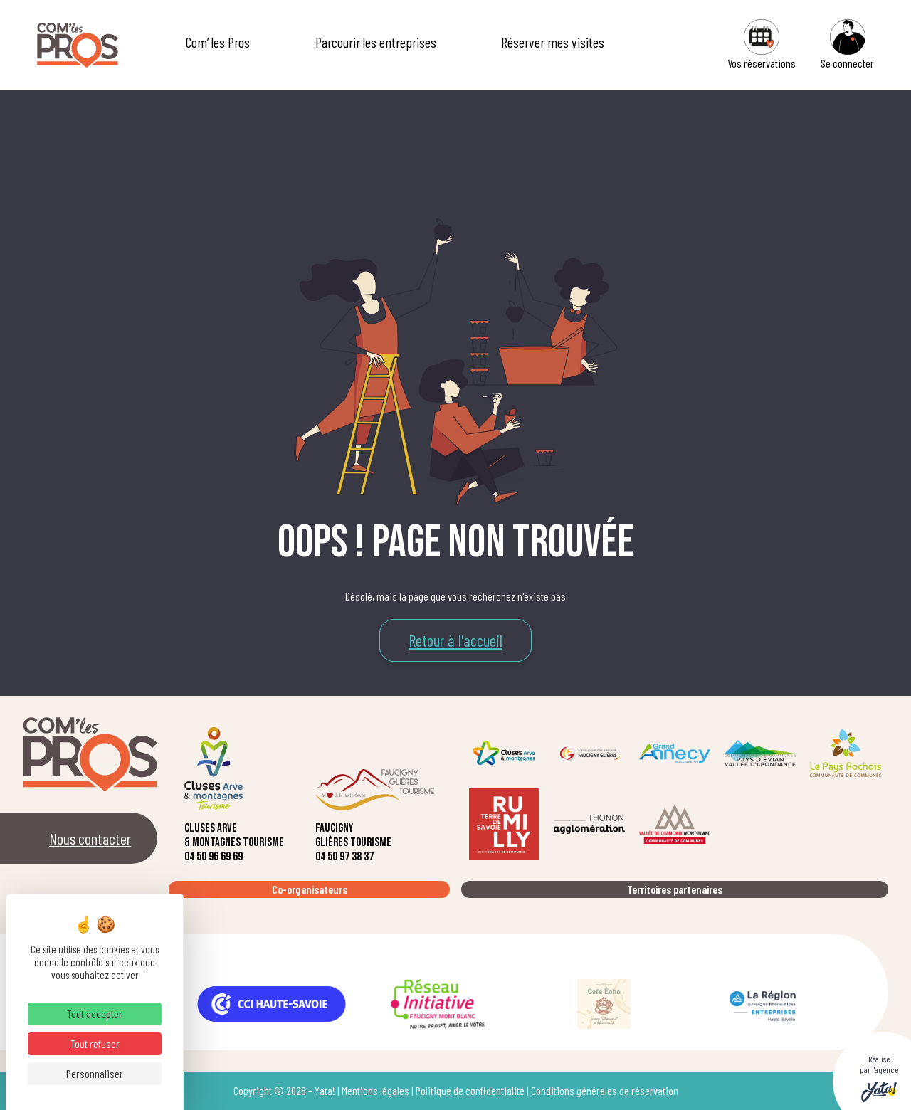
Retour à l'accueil (455, 640)
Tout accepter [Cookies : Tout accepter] (94, 1013)
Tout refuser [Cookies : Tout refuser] (95, 1043)
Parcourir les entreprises (375, 42)
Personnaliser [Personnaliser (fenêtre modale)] (94, 1073)
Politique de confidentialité (470, 1090)
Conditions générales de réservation (604, 1090)
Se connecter (847, 44)
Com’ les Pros (218, 42)
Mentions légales (375, 1090)
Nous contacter (90, 838)
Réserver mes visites (552, 42)
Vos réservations (761, 44)
